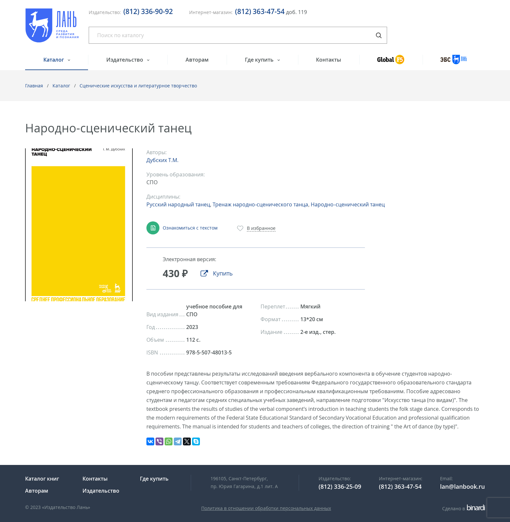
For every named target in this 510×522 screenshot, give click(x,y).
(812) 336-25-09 (340, 486)
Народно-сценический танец (347, 204)
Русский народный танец (178, 204)
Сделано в (463, 508)
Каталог (54, 59)
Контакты (328, 59)
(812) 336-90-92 (148, 11)
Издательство (125, 59)
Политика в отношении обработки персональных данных (266, 508)
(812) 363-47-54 (260, 11)
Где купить (260, 59)
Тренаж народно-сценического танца (260, 204)
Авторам (197, 59)
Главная (34, 85)
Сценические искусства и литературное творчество (138, 85)
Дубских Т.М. (162, 160)
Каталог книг (42, 478)
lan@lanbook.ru (462, 486)
